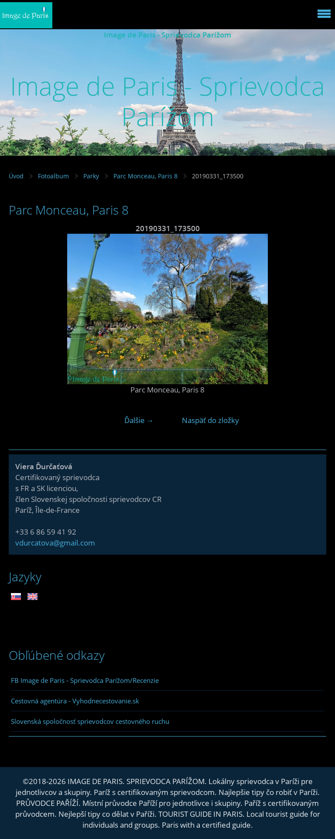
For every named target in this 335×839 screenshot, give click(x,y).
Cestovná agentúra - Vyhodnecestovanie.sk (75, 700)
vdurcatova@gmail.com (55, 543)
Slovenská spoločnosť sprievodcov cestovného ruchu (90, 721)
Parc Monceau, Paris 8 (145, 176)
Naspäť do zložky (210, 420)
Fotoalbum (53, 176)
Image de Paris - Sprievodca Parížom (167, 35)
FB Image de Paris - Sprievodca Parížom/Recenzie (85, 680)
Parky (91, 176)
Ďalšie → (139, 420)
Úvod (16, 176)
